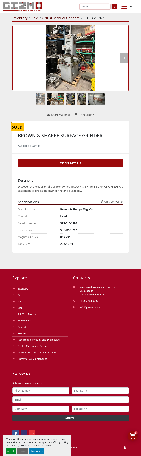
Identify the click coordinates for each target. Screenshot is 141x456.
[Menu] (124, 7)
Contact (22, 327)
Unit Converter (112, 201)
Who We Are (24, 320)
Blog (20, 307)
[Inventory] (19, 18)
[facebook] (15, 433)
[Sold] (35, 18)
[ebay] (32, 433)
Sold (20, 301)
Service (22, 333)
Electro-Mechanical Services (33, 346)
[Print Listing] (84, 115)
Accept (10, 450)
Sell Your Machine (28, 314)
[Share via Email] (59, 115)
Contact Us (71, 163)
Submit (70, 418)
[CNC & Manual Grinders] (61, 18)
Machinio (71, 447)
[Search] (95, 6)
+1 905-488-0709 (89, 300)
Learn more (37, 450)
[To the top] (125, 447)
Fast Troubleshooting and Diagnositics (39, 339)
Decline (22, 450)
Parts (20, 295)
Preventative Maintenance (32, 358)
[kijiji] (24, 433)
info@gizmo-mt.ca (90, 307)
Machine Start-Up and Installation (37, 352)
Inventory (23, 288)
